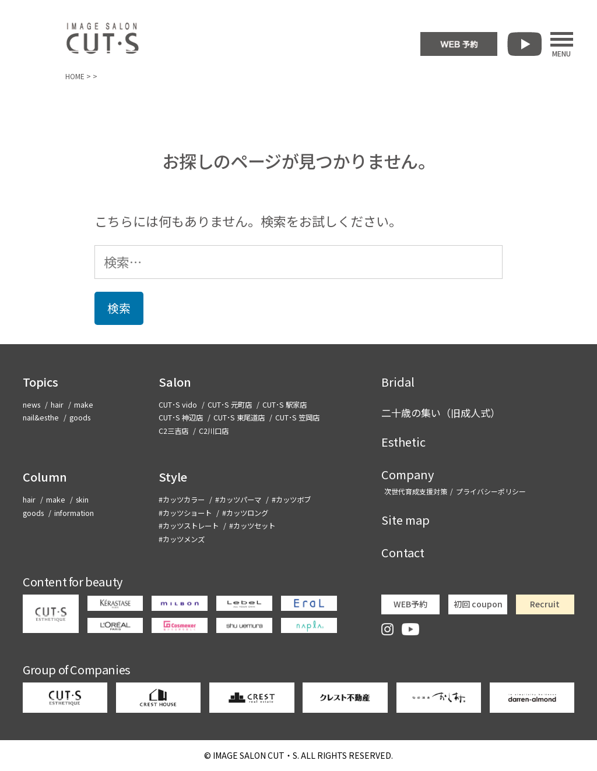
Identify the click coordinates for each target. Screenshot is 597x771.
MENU (561, 44)
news (31, 404)
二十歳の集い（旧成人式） (440, 412)
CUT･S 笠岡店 (297, 417)
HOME (75, 76)
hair (57, 404)
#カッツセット (252, 526)
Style (173, 476)
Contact (402, 552)
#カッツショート (185, 513)
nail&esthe (41, 417)
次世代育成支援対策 (415, 491)
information (74, 513)
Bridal (398, 381)
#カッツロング (245, 513)
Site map (405, 519)
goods (79, 417)
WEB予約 (410, 604)
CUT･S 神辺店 (181, 417)
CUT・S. (256, 755)
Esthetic (403, 441)
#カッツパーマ (238, 499)
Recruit (545, 604)
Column (45, 476)
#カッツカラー (182, 499)
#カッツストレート (189, 526)
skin (82, 499)
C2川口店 (214, 431)
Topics (40, 381)
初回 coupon (478, 604)
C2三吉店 (173, 431)
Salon (175, 381)
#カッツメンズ (182, 539)
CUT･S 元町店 (230, 404)
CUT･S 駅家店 (284, 404)
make (83, 404)
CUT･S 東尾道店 (239, 417)
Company (407, 474)
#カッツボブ (291, 499)
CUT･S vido (178, 404)
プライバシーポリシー (491, 491)
